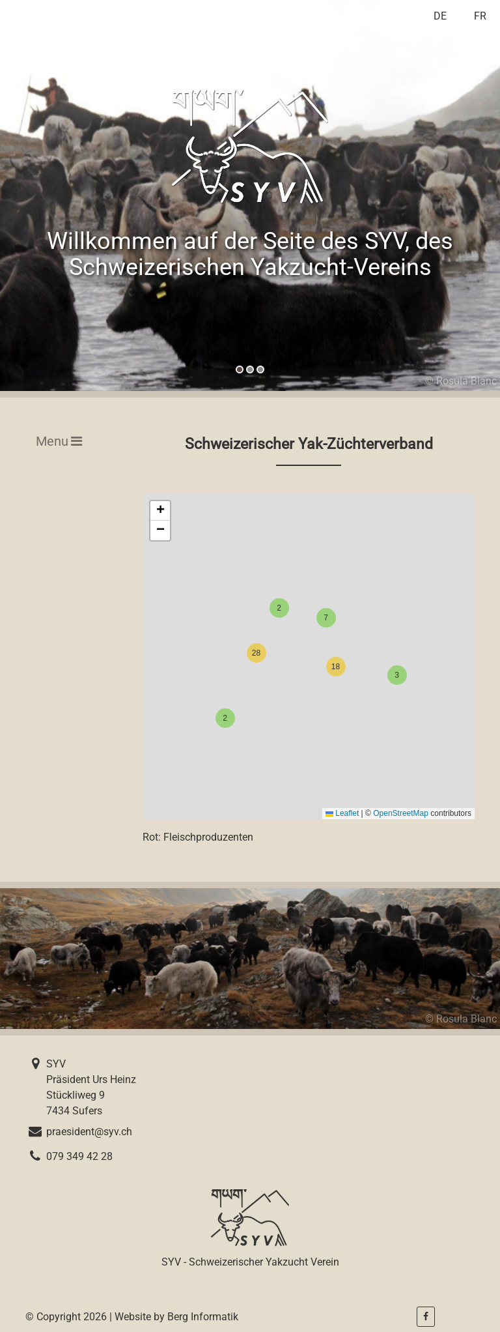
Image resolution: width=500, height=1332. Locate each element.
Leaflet (342, 813)
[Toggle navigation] (54, 441)
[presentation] (63, 195)
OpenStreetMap (400, 813)
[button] (239, 369)
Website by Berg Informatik (176, 1316)
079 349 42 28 (79, 1156)
